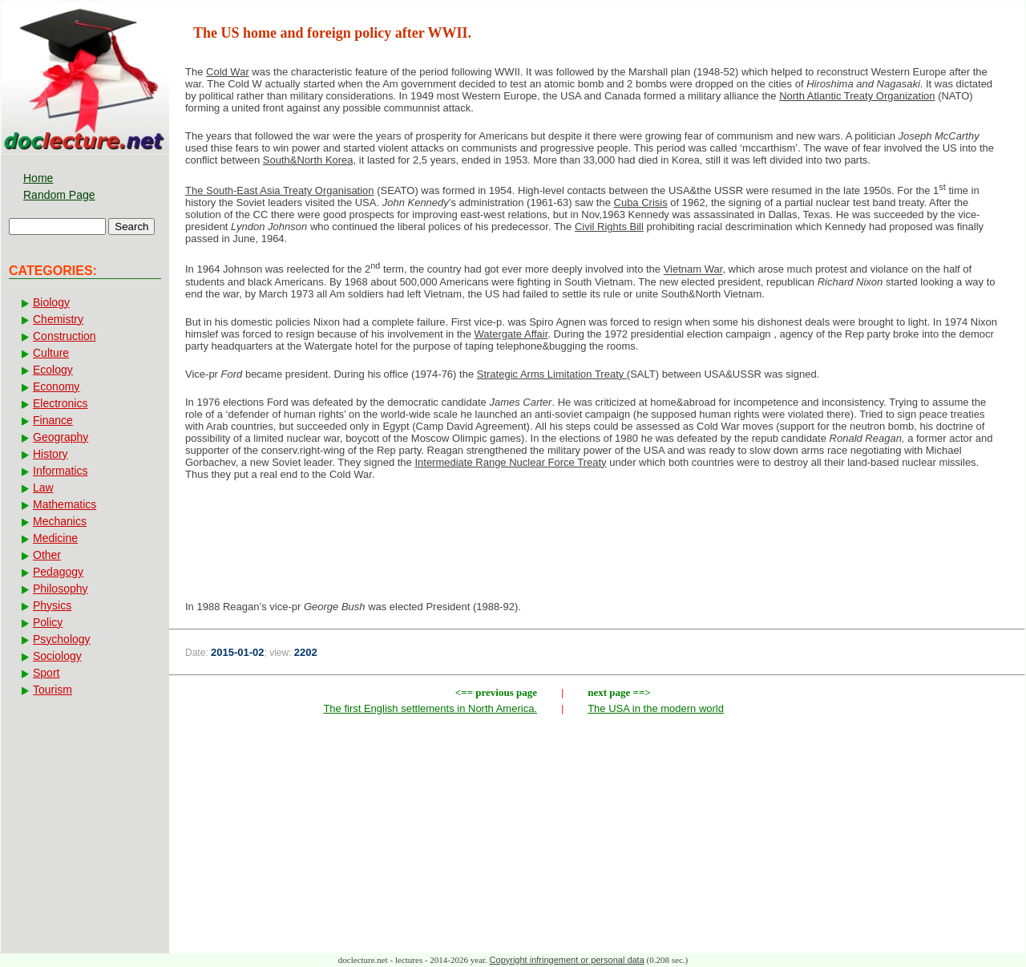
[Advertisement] (597, 545)
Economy (56, 386)
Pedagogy (58, 571)
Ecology (53, 369)
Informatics (60, 470)
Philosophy (60, 588)
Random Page (59, 194)
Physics (52, 605)
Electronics (60, 403)
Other (47, 554)
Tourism (52, 689)
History (50, 453)
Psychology (62, 639)
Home (38, 178)
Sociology (57, 655)
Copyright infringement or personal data (567, 960)
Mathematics (64, 504)
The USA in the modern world (656, 708)
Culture (51, 352)
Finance (53, 420)
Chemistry (58, 319)
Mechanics (60, 521)
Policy (48, 622)
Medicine (55, 538)
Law (43, 487)
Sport (46, 672)
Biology (51, 302)
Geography (60, 437)
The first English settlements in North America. (430, 708)
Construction (64, 336)
